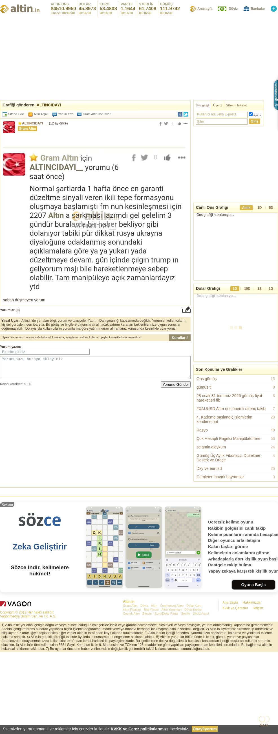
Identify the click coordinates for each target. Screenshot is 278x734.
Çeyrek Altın (131, 613)
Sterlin (185, 613)
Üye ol (217, 105)
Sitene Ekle (16, 114)
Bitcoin (147, 613)
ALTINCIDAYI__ (51, 105)
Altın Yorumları (172, 609)
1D (259, 208)
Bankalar (258, 9)
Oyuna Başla (253, 584)
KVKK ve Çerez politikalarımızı (139, 729)
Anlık (246, 208)
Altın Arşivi (41, 114)
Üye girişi (202, 105)
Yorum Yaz (65, 114)
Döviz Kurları (193, 609)
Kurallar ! (180, 338)
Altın (154, 605)
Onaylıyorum (205, 729)
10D (247, 289)
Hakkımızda (251, 602)
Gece (264, 725)
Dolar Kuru (193, 605)
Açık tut (257, 115)
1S (259, 289)
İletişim (258, 608)
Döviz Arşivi (201, 613)
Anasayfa (204, 9)
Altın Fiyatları (132, 609)
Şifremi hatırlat (236, 105)
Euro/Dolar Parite (166, 613)
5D (271, 208)
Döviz (233, 9)
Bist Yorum (151, 609)
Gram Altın (27, 129)
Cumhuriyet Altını (172, 605)
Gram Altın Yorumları (95, 114)
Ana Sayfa (230, 602)
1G (271, 289)
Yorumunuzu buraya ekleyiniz (95, 369)
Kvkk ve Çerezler (235, 608)
